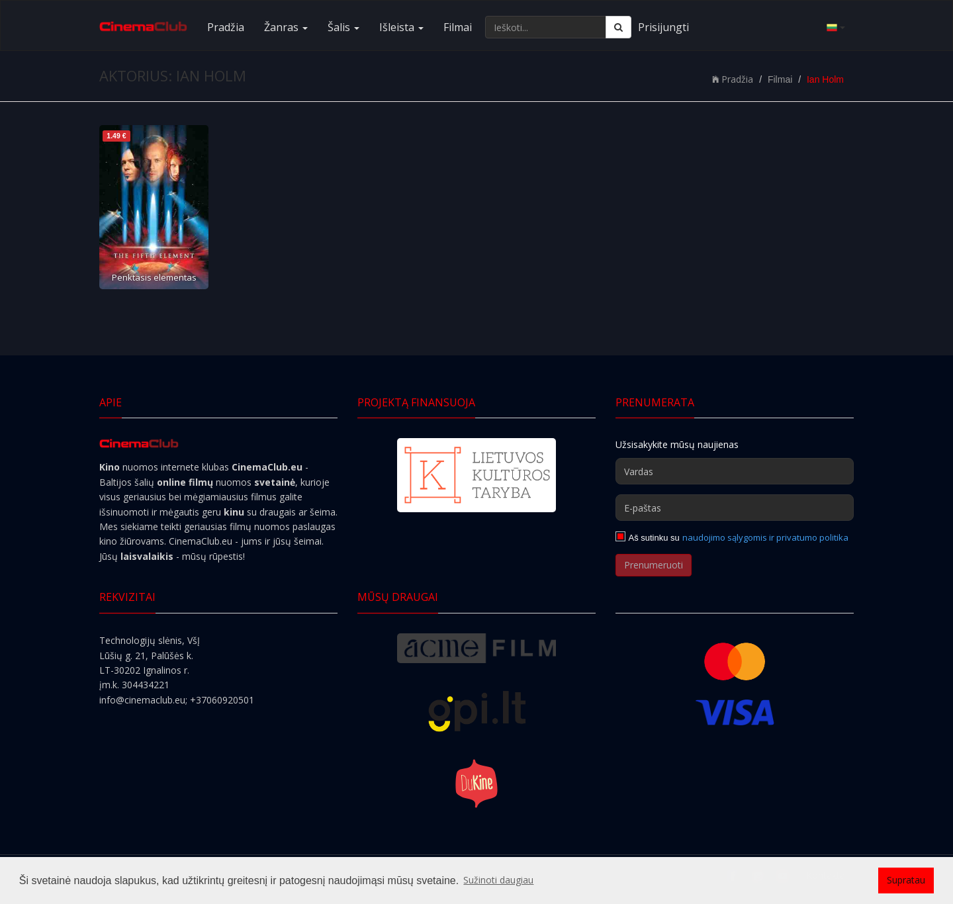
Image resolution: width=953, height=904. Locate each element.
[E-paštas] (734, 507)
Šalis (343, 27)
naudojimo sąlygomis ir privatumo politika (765, 537)
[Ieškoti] (618, 27)
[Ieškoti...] (545, 27)
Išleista (401, 27)
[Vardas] (734, 471)
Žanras (286, 27)
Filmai (457, 27)
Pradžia (225, 27)
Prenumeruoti (653, 565)
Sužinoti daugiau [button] (498, 880)
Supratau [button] (906, 880)
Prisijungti (663, 27)
